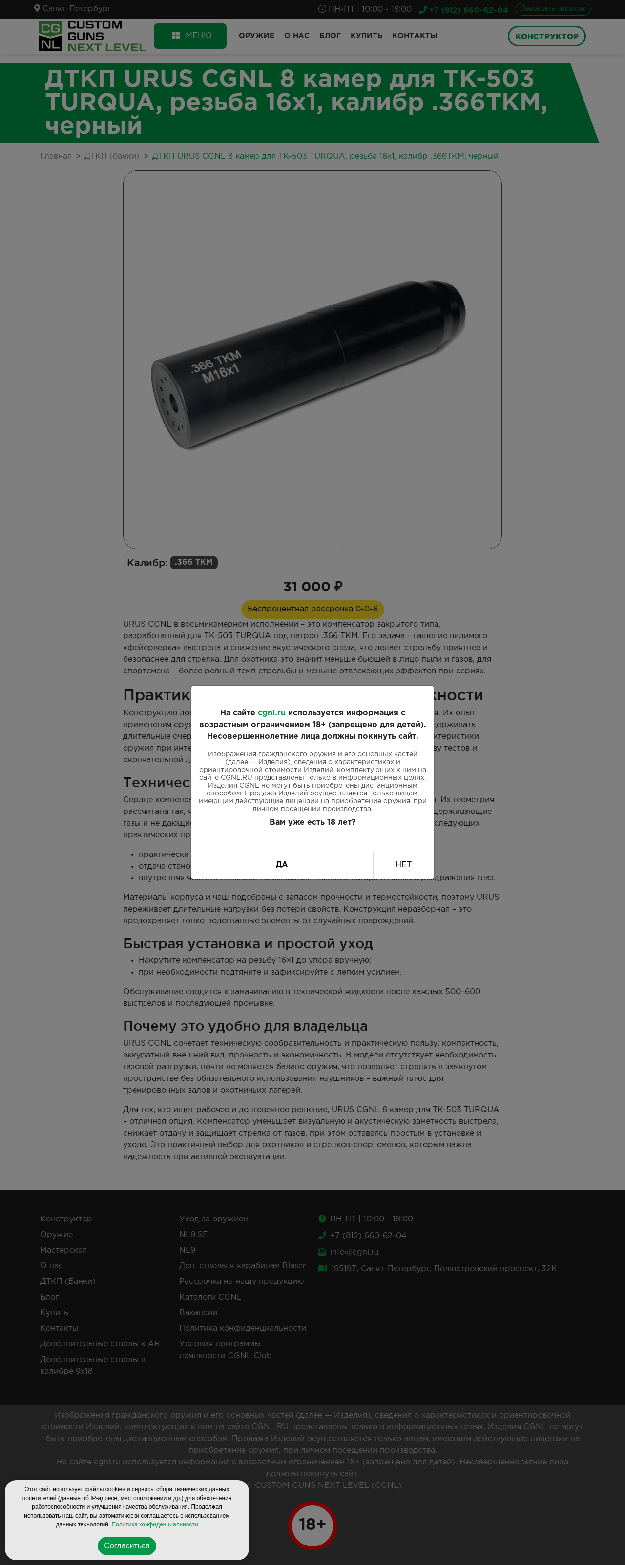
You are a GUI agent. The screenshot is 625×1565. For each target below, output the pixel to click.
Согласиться (126, 1546)
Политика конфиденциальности (154, 1524)
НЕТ (404, 865)
